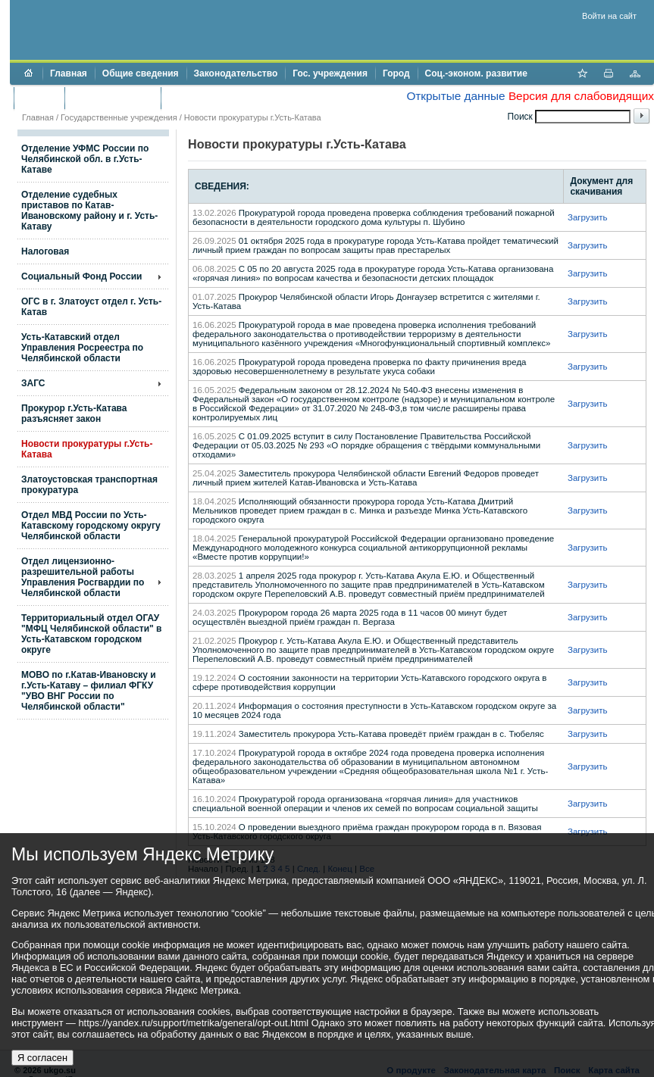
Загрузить (588, 217)
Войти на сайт (609, 15)
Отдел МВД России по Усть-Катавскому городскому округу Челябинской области (91, 526)
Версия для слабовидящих (581, 95)
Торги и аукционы (112, 97)
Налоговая (45, 251)
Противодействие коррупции (233, 97)
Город (396, 73)
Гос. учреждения (330, 73)
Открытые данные (455, 95)
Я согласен (42, 1057)
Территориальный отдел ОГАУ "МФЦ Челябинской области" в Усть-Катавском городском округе (91, 634)
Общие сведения (140, 73)
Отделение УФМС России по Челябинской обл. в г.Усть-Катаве (85, 159)
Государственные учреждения (119, 117)
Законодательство (236, 73)
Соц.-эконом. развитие (476, 73)
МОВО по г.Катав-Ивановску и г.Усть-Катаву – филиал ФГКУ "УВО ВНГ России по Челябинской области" (88, 691)
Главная (68, 73)
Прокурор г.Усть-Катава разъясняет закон (74, 413)
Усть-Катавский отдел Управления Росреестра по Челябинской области (82, 348)
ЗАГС (33, 383)
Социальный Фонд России (81, 276)
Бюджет (39, 97)
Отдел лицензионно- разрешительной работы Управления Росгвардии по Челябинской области (82, 577)
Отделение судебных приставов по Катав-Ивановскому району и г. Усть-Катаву (89, 210)
